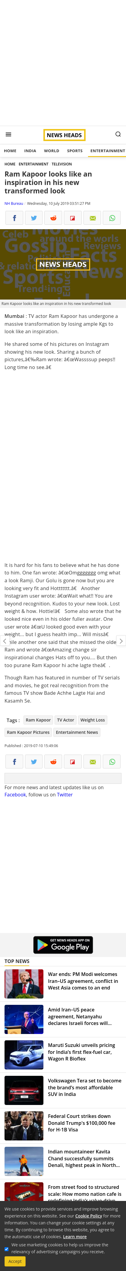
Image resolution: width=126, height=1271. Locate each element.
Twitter (65, 794)
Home (10, 150)
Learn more (75, 1236)
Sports (75, 150)
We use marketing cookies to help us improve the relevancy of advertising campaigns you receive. (59, 1248)
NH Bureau (14, 203)
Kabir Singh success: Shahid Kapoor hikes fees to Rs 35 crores (121, 641)
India (30, 150)
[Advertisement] (63, 63)
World (51, 150)
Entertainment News (77, 732)
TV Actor (65, 720)
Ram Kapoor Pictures (28, 732)
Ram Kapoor (38, 720)
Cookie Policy (88, 1216)
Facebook (15, 794)
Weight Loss (92, 720)
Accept (15, 1261)
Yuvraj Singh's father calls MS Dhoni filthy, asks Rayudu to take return (5, 641)
